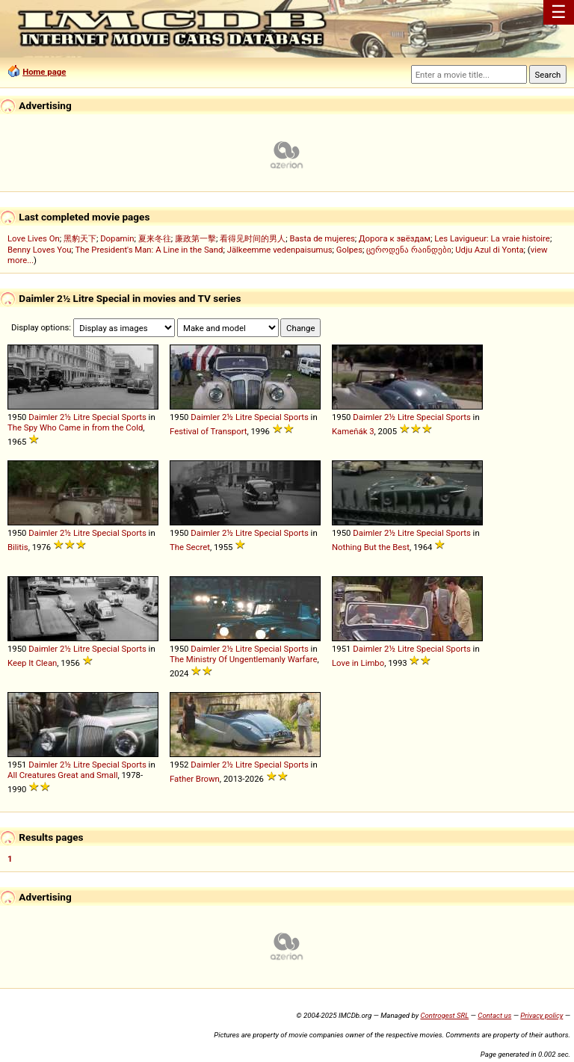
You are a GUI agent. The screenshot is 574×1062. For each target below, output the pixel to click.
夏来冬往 (154, 238)
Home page (44, 72)
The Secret (190, 547)
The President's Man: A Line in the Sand (149, 249)
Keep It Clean (32, 663)
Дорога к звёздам (394, 238)
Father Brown (195, 779)
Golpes (349, 249)
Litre (81, 417)
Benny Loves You (39, 249)
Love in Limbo (358, 663)
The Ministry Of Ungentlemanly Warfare (243, 659)
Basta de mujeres (321, 238)
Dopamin (117, 238)
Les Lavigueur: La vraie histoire (492, 238)
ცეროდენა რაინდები (408, 249)
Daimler (43, 417)
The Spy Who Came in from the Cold (75, 427)
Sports (134, 417)
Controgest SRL (444, 1015)
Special (106, 417)
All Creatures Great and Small (62, 775)
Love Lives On (33, 238)
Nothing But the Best (371, 547)
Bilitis (17, 547)
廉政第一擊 (195, 238)
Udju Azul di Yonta (489, 249)
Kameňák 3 (353, 431)
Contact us (494, 1015)
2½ (65, 417)
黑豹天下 (80, 238)
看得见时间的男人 (253, 238)
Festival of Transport (208, 431)
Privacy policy (541, 1015)
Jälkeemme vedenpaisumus (280, 249)
